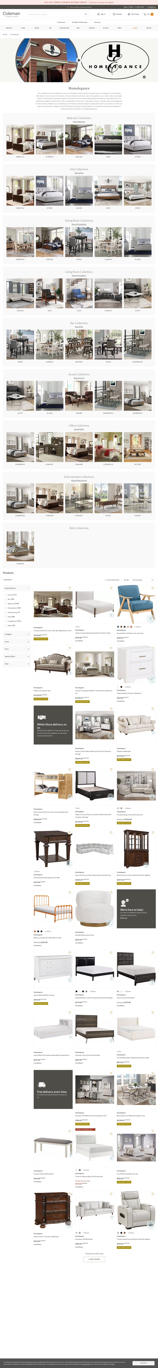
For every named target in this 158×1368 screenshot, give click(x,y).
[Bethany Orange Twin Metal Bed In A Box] (53, 935)
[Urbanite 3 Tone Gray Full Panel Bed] (94, 1052)
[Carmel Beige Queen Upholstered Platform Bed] (136, 1055)
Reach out (123, 918)
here (113, 1364)
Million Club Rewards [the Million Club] (79, 22)
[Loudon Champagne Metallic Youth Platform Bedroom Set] (94, 687)
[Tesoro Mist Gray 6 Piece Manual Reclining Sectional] (94, 872)
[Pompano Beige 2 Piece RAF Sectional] (136, 811)
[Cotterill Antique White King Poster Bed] (94, 1173)
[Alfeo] (138, 295)
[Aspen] (138, 192)
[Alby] (50, 295)
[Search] (58, 14)
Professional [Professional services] (61, 22)
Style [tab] (6, 664)
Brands (149, 28)
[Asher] (108, 346)
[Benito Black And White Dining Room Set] (136, 1113)
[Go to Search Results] (86, 14)
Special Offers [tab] (10, 656)
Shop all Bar (79, 327)
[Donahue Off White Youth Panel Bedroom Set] (94, 1113)
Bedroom (9, 28)
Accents (106, 28)
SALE (135, 28)
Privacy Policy (86, 1364)
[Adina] (79, 243)
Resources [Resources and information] (97, 22)
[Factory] (138, 448)
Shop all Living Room (79, 275)
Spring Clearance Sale (82, 1181)
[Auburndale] (138, 346)
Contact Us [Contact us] (151, 7)
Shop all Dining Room (79, 224)
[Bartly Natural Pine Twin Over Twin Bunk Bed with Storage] (53, 809)
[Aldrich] (108, 295)
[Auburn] (79, 397)
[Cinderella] (108, 448)
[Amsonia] (79, 346)
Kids (78, 28)
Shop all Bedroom (79, 122)
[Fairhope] (79, 500)
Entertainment (64, 28)
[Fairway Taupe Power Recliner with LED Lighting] (136, 1236)
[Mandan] (20, 548)
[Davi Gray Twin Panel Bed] (136, 995)
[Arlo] (108, 192)
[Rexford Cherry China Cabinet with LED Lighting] (136, 872)
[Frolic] (108, 500)
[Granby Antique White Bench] (53, 1171)
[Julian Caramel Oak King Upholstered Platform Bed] (94, 630)
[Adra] (108, 141)
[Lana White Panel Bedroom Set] (136, 1171)
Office (120, 28)
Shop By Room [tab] (10, 588)
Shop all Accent (79, 378)
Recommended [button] (137, 580)
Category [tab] (8, 634)
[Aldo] (79, 295)
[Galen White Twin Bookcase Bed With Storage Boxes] (53, 1052)
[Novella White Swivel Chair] (94, 932)
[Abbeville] (20, 141)
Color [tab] (7, 641)
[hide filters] (8, 580)
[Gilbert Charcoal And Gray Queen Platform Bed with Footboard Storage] (94, 811)
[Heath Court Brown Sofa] (53, 687)
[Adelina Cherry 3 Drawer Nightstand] (53, 1233)
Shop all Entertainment (79, 480)
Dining (36, 28)
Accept (143, 1363)
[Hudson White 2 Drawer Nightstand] (136, 690)
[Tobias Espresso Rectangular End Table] (53, 874)
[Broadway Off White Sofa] (94, 1236)
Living (23, 28)
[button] (101, 14)
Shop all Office (79, 429)
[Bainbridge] (138, 397)
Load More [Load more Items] (94, 1259)
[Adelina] (79, 141)
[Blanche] (50, 448)
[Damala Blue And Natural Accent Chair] (136, 630)
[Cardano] (79, 448)
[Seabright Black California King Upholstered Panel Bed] (94, 995)
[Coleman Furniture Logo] (11, 16)
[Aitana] (138, 141)
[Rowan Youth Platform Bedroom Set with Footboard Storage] (94, 748)
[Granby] (138, 500)
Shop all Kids (79, 173)
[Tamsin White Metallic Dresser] (53, 992)
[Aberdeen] (20, 243)
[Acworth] (50, 141)
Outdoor (92, 28)
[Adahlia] (20, 295)
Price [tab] (7, 649)
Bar (50, 28)
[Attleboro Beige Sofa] (136, 748)
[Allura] (79, 192)
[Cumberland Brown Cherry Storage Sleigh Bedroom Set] (53, 627)
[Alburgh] (108, 243)
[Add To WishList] (70, 588)
